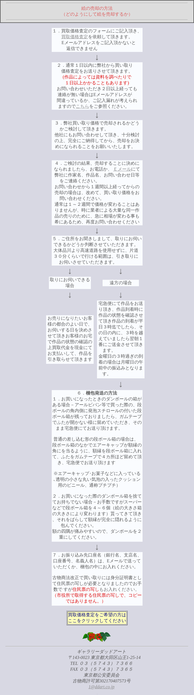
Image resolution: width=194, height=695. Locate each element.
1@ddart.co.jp (102, 686)
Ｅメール (122, 169)
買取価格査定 (74, 36)
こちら (82, 106)
